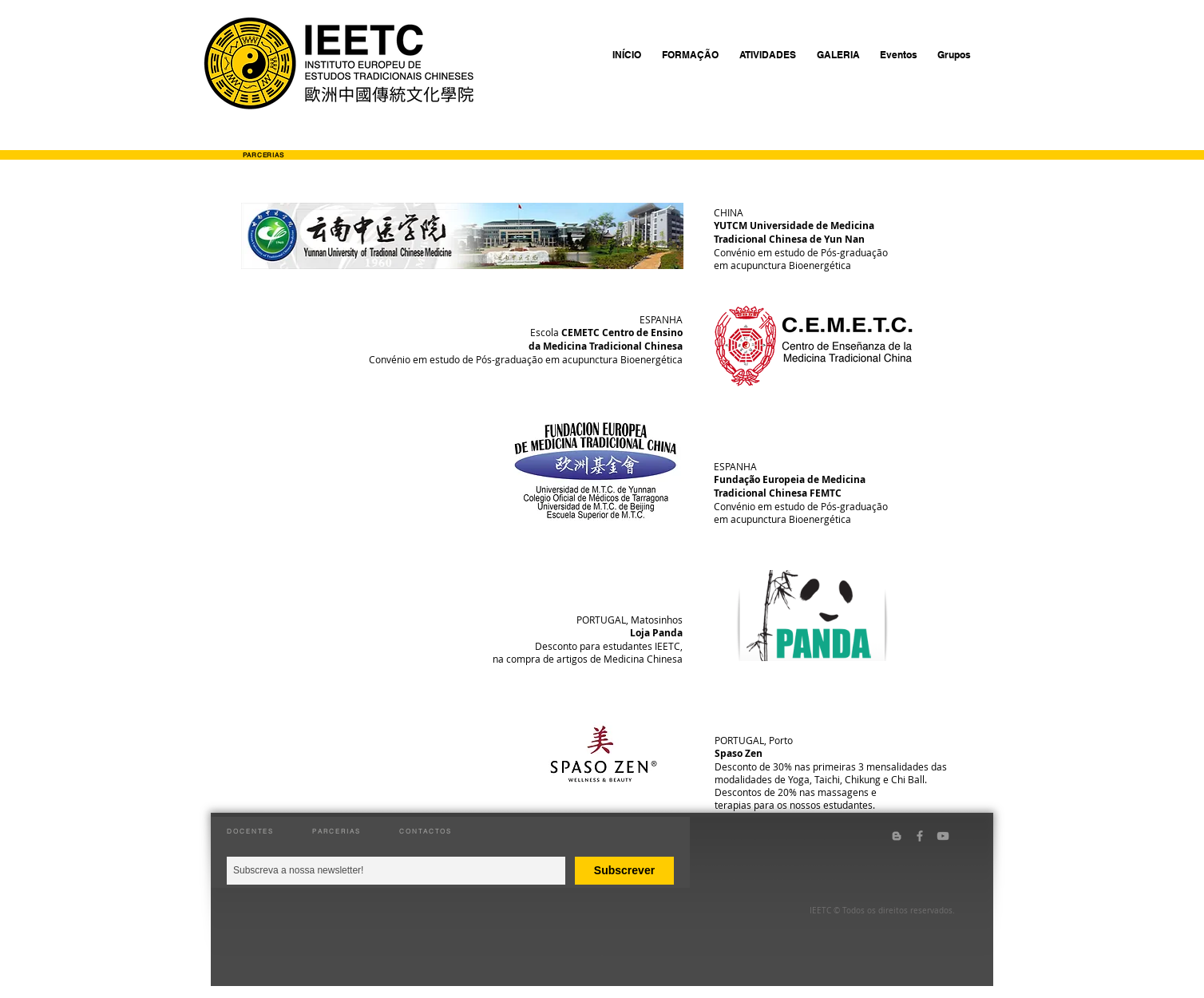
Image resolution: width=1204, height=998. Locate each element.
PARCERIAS (336, 831)
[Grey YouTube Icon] (943, 836)
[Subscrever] (624, 871)
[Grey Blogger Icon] (896, 836)
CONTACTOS (425, 831)
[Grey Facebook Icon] (920, 836)
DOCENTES (250, 831)
